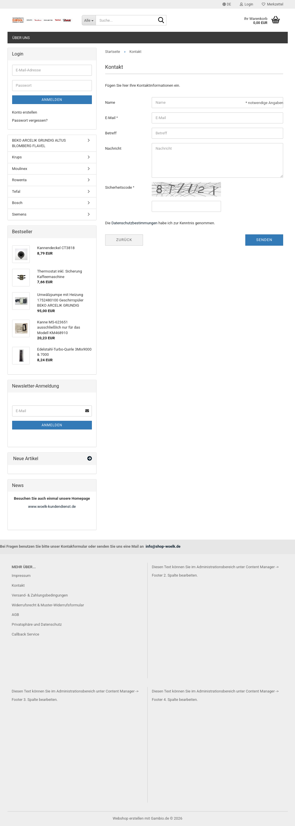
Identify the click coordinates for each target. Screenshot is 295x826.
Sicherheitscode (119, 187)
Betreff (110, 133)
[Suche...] (89, 20)
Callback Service (25, 634)
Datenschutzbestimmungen (134, 223)
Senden (264, 240)
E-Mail (110, 118)
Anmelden (52, 100)
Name (110, 102)
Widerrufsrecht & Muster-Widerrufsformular (48, 605)
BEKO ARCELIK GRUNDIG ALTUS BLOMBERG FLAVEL (39, 143)
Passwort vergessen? (30, 120)
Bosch (17, 203)
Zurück (124, 240)
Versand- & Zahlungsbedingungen (40, 595)
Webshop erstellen (128, 818)
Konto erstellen (24, 112)
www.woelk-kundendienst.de (52, 506)
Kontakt (18, 585)
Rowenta (19, 180)
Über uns (21, 38)
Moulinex (19, 168)
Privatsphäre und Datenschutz (37, 624)
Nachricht (113, 148)
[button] (226, 4)
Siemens (19, 214)
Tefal (16, 191)
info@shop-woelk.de (163, 546)
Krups (17, 157)
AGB (15, 614)
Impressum (21, 575)
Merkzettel (272, 4)
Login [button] (246, 4)
